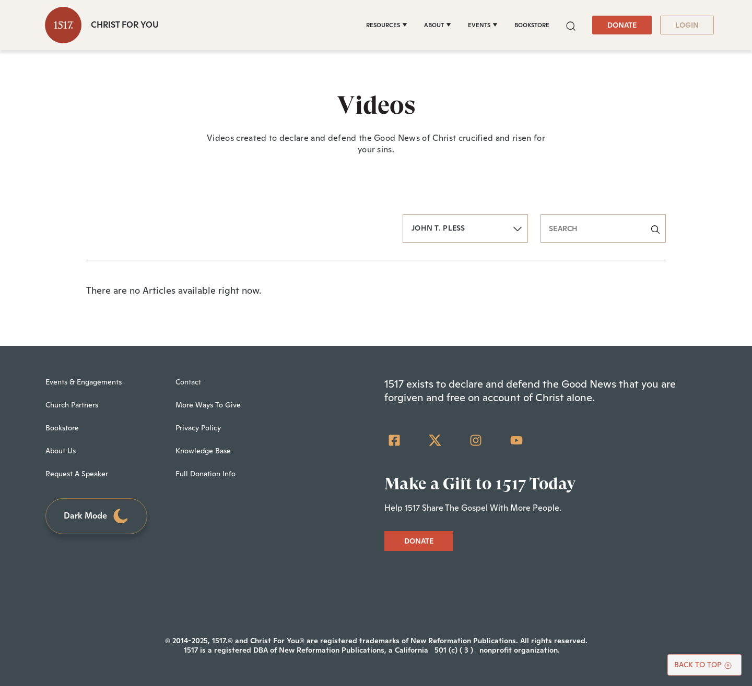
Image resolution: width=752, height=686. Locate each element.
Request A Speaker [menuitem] (76, 473)
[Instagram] (476, 440)
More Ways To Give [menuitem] (208, 405)
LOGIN (687, 25)
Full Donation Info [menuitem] (205, 473)
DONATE (622, 25)
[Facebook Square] (394, 440)
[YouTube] (516, 440)
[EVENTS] (483, 25)
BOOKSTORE (531, 25)
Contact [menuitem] (188, 382)
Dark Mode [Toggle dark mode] (97, 516)
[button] (570, 25)
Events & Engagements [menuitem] (83, 382)
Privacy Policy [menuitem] (198, 427)
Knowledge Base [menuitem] (203, 450)
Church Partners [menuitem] (71, 405)
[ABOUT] (438, 25)
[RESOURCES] (387, 25)
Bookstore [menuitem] (62, 427)
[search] (603, 228)
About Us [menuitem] (60, 450)
